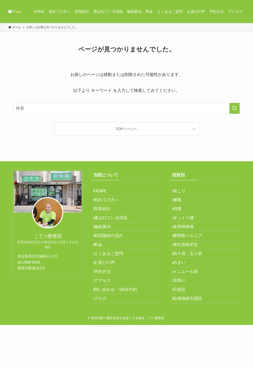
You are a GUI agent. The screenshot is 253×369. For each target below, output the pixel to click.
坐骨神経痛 (186, 242)
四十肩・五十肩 (191, 279)
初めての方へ (109, 205)
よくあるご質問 (112, 279)
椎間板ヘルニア (191, 254)
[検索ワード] (127, 108)
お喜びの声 (107, 291)
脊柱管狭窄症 (188, 266)
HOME (103, 192)
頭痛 (180, 217)
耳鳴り (182, 316)
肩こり (182, 192)
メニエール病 (188, 304)
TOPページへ (126, 129)
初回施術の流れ (112, 254)
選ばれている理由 (114, 229)
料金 (101, 266)
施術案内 (105, 242)
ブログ (103, 341)
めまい (182, 291)
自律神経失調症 (191, 341)
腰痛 (180, 205)
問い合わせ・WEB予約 (118, 328)
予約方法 (105, 304)
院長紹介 (105, 217)
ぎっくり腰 (186, 229)
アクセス (105, 316)
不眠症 (182, 328)
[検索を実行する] (234, 108)
